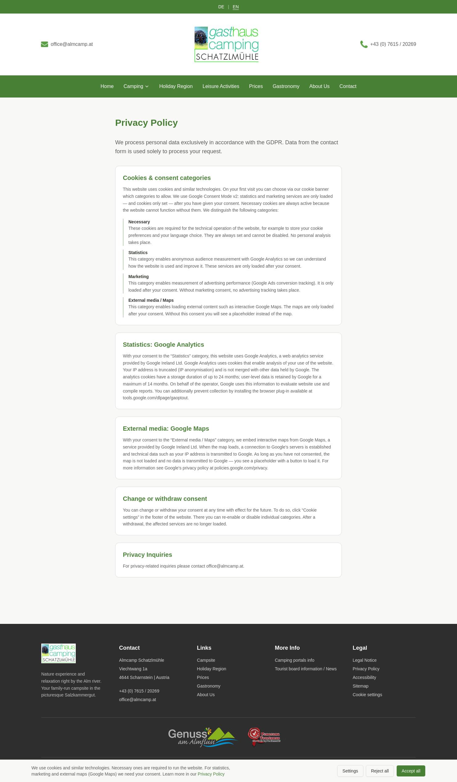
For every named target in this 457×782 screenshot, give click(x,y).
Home (107, 88)
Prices (256, 88)
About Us (319, 88)
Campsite (206, 660)
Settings (350, 770)
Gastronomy (286, 88)
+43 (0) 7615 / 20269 (139, 690)
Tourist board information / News (306, 668)
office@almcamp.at (137, 699)
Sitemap (360, 686)
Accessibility (364, 677)
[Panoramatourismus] (268, 737)
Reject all (380, 770)
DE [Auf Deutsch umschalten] (221, 6)
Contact (347, 88)
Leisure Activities (221, 88)
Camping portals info (294, 660)
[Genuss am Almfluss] (203, 737)
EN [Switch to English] (236, 6)
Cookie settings (367, 694)
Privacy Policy (366, 668)
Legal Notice (365, 660)
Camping (136, 88)
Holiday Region (176, 88)
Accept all (411, 770)
